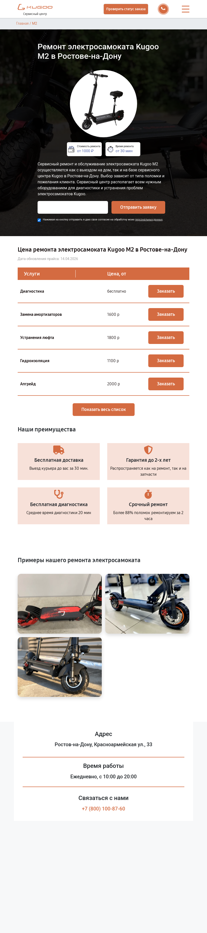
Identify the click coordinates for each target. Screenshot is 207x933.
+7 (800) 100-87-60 (103, 809)
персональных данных (148, 219)
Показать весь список (103, 409)
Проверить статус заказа (126, 9)
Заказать (166, 291)
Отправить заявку (138, 207)
